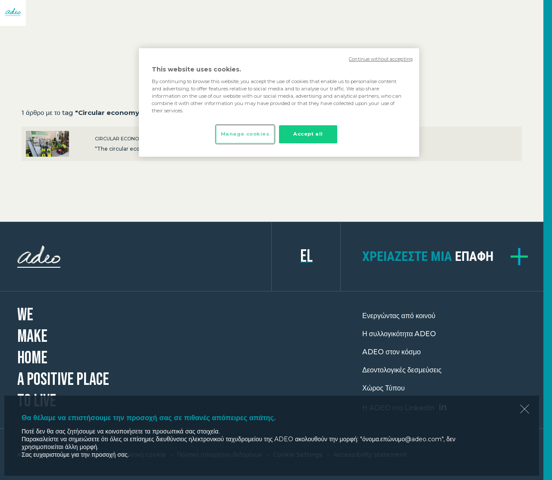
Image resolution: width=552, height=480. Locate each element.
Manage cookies (245, 134)
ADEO (144, 256)
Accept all (308, 134)
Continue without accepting (381, 59)
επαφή (427, 256)
